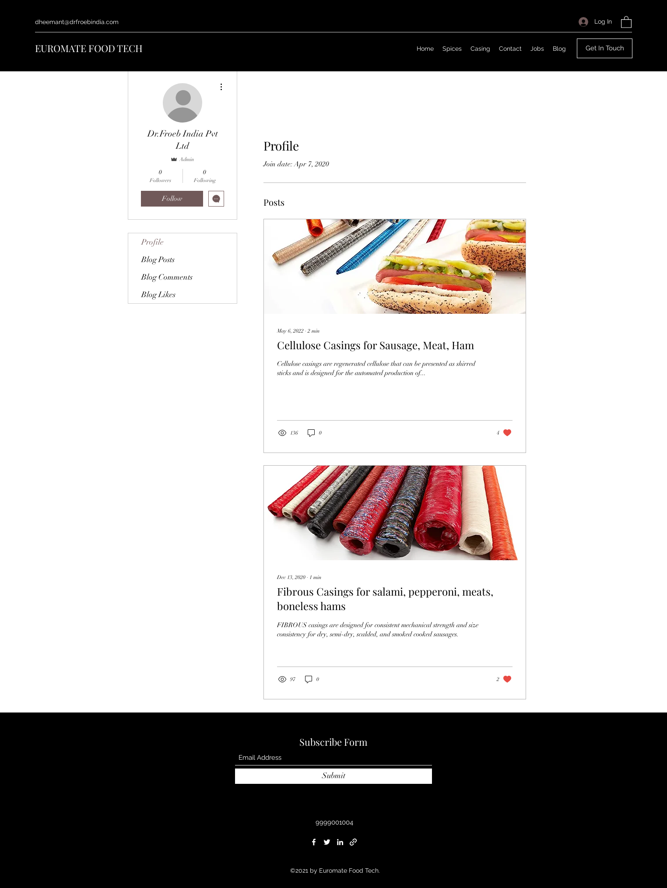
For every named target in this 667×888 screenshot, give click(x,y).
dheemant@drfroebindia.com (77, 21)
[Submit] (333, 776)
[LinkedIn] (340, 842)
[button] (626, 21)
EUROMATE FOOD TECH (89, 48)
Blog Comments (167, 277)
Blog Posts (158, 259)
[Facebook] (313, 842)
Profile (152, 242)
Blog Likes (158, 294)
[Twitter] (327, 842)
